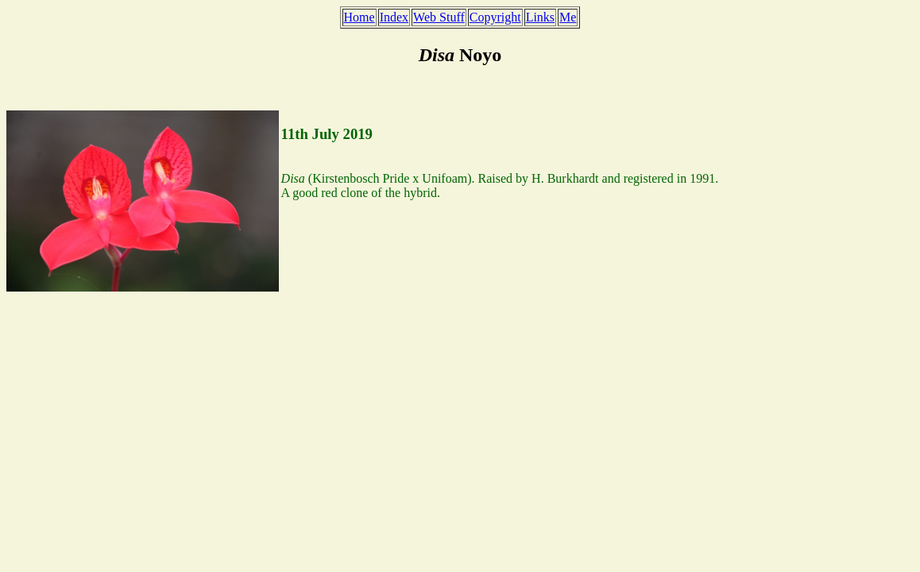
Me (567, 17)
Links (540, 17)
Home (359, 17)
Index (394, 17)
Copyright (495, 17)
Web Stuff (439, 17)
